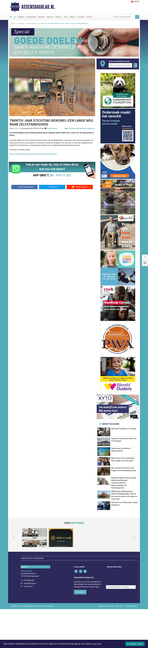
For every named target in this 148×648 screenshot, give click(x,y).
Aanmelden (80, 587)
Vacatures (81, 17)
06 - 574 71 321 (60, 175)
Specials (21, 23)
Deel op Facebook (24, 187)
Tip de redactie (80, 187)
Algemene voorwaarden (106, 601)
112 (15, 17)
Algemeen (21, 17)
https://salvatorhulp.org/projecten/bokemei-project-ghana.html (33, 154)
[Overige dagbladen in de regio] (121, 570)
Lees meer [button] (96, 644)
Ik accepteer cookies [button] (135, 644)
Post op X (52, 187)
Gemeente (41, 17)
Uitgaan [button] (72, 17)
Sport (66, 17)
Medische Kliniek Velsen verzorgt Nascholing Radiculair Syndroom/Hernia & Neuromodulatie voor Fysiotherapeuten (123, 483)
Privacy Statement (131, 601)
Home (13, 23)
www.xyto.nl (28, 582)
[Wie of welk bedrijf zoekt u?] (120, 65)
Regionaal (50, 17)
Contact (89, 17)
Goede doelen (31, 23)
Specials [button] (58, 17)
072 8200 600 (29, 576)
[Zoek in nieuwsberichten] (124, 17)
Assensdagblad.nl (38, 7)
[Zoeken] (137, 17)
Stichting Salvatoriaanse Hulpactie (82, 128)
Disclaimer (119, 601)
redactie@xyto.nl (30, 579)
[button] (11, 538)
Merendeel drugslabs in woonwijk (123, 429)
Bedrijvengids (31, 17)
